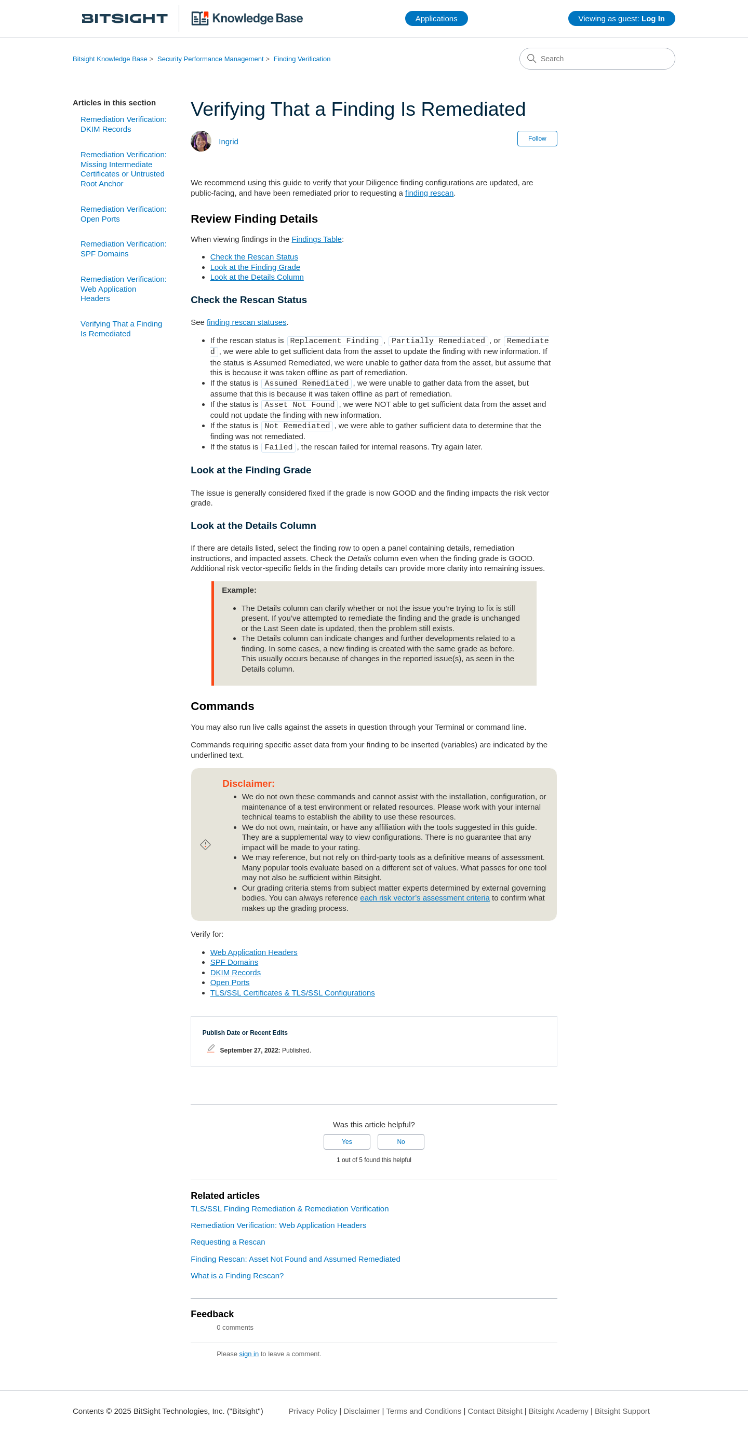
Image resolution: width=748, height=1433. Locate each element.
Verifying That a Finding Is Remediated (121, 328)
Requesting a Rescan (228, 1235)
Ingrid (228, 141)
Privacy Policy (313, 1404)
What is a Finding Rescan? (237, 1269)
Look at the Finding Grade (255, 267)
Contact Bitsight (495, 1404)
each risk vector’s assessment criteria (425, 891)
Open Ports (230, 976)
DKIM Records (235, 966)
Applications (437, 18)
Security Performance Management (210, 59)
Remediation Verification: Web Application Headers (124, 289)
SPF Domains (234, 955)
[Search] (597, 58)
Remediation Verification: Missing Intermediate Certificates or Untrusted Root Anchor (124, 169)
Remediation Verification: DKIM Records (124, 124)
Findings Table (316, 239)
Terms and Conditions (423, 1404)
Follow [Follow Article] (537, 138)
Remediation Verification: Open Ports (124, 213)
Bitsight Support (622, 1404)
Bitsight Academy (559, 1404)
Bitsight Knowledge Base (110, 59)
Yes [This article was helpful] (347, 1135)
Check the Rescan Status (254, 256)
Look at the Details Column (257, 276)
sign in (249, 1348)
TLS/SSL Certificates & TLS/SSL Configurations (292, 986)
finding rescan (429, 192)
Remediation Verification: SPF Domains (124, 248)
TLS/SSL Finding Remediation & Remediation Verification (290, 1202)
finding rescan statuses (246, 322)
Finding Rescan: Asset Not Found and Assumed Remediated (295, 1252)
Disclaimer (361, 1404)
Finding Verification (302, 59)
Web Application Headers (254, 945)
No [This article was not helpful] (401, 1135)
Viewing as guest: (622, 18)
